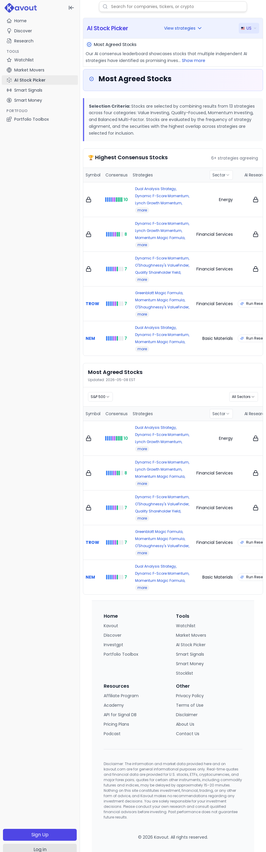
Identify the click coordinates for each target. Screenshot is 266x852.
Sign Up (40, 834)
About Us (185, 724)
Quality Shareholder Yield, (158, 272)
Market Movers (191, 635)
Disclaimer (187, 715)
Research (20, 41)
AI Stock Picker (191, 645)
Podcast (112, 734)
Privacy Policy (190, 696)
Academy (114, 705)
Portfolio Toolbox (28, 119)
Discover (19, 31)
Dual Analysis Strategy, (156, 188)
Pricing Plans (116, 724)
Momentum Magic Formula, (160, 237)
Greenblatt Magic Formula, (159, 292)
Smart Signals (190, 654)
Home (17, 21)
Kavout (111, 626)
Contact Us (187, 734)
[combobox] (221, 175)
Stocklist (184, 673)
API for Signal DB (120, 715)
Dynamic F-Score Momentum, (162, 195)
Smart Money (190, 664)
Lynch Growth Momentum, (158, 203)
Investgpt (113, 645)
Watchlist (186, 626)
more (142, 210)
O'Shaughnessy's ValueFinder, (162, 265)
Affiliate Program (121, 696)
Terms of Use (189, 705)
